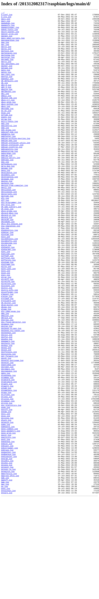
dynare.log (6, 589)
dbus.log (5, 125)
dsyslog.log (7, 499)
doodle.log (6, 404)
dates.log (6, 84)
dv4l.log (5, 525)
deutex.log (6, 215)
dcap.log (5, 133)
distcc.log (6, 343)
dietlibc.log (8, 302)
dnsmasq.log (7, 387)
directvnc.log (8, 338)
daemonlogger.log (10, 30)
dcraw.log (6, 141)
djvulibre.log (8, 358)
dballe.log (6, 105)
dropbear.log (8, 479)
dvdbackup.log (8, 543)
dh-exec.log (7, 248)
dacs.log (5, 20)
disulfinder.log (9, 348)
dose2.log (6, 415)
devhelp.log (7, 217)
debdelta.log (8, 159)
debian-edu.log (9, 166)
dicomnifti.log (9, 287)
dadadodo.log (8, 25)
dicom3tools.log (9, 284)
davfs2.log (6, 89)
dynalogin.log (8, 586)
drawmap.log (7, 451)
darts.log (6, 71)
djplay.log (6, 353)
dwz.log (5, 579)
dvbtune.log (7, 538)
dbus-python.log (9, 123)
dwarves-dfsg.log (10, 568)
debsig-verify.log (10, 187)
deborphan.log (8, 182)
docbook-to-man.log (11, 392)
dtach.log (6, 502)
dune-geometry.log (10, 515)
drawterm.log (8, 453)
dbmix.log (6, 112)
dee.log (5, 192)
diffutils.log (8, 310)
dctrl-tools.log (9, 143)
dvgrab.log (6, 548)
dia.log (5, 271)
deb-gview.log (8, 153)
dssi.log (5, 494)
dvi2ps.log (6, 553)
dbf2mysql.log (8, 107)
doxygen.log (7, 438)
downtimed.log (8, 435)
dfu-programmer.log (11, 241)
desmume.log (7, 212)
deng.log (5, 202)
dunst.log (6, 520)
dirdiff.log (7, 333)
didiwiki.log (8, 294)
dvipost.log (7, 558)
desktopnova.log (9, 210)
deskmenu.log (8, 207)
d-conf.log (6, 15)
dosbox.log (6, 412)
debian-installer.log (12, 171)
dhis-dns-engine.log (11, 266)
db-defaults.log (9, 95)
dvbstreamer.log (9, 535)
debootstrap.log (9, 179)
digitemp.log (8, 315)
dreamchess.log (9, 466)
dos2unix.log (8, 410)
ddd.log (5, 151)
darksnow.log (8, 64)
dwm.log (5, 576)
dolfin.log (6, 402)
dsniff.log (6, 489)
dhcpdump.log (8, 264)
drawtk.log (6, 458)
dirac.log (6, 330)
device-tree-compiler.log (14, 220)
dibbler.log (7, 276)
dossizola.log (8, 422)
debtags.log (7, 189)
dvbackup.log (8, 527)
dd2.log (5, 146)
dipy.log (5, 328)
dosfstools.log (9, 420)
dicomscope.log (9, 289)
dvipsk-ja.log (8, 561)
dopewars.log (8, 407)
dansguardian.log (10, 46)
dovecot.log (7, 433)
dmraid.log (6, 379)
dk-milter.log (8, 361)
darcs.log (6, 54)
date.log (5, 82)
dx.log (4, 581)
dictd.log (6, 292)
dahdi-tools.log (9, 33)
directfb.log (8, 335)
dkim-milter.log (9, 363)
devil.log (6, 223)
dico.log (5, 282)
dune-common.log (9, 512)
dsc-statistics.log (11, 484)
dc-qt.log (6, 130)
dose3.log (6, 417)
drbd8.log (6, 463)
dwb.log (5, 571)
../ (2, 13)
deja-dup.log (8, 197)
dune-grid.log (8, 517)
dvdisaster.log (9, 545)
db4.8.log (6, 100)
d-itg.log (6, 18)
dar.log (5, 51)
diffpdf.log (7, 305)
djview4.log (7, 356)
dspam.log (6, 492)
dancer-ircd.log (9, 38)
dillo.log (6, 317)
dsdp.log (5, 486)
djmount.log (7, 351)
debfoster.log (8, 161)
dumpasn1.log (8, 509)
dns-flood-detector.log (13, 384)
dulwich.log (7, 504)
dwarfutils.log (9, 566)
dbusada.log (7, 128)
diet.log (5, 299)
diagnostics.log (9, 274)
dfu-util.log (8, 243)
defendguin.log (9, 194)
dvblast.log (7, 533)
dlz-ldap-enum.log (10, 371)
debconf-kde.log (9, 156)
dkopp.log (6, 366)
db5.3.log (6, 102)
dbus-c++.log (8, 118)
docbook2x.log (8, 397)
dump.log (5, 507)
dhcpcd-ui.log (8, 256)
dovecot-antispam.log (12, 430)
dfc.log (5, 235)
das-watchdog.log (10, 74)
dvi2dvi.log (7, 550)
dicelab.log (7, 279)
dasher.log (6, 77)
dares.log (6, 56)
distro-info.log (9, 346)
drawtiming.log (9, 456)
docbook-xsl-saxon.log (13, 394)
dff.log (5, 238)
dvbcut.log (6, 530)
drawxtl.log (7, 461)
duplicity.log (8, 522)
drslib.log (6, 481)
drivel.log (6, 474)
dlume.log (6, 369)
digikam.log (7, 312)
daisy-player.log (10, 36)
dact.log (5, 23)
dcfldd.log (6, 135)
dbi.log (5, 110)
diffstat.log (8, 307)
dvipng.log (6, 556)
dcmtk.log (6, 138)
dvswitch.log (8, 563)
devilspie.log (8, 225)
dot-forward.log (9, 425)
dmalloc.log (7, 376)
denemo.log (6, 200)
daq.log (5, 48)
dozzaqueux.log (9, 443)
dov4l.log (6, 428)
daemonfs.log (8, 28)
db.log (4, 97)
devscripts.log (9, 230)
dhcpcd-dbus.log (9, 253)
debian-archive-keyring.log (15, 164)
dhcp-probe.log (9, 251)
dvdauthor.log (8, 540)
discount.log (8, 340)
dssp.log (5, 497)
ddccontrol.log (9, 148)
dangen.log (6, 41)
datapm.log (6, 79)
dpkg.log (5, 445)
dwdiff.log (6, 574)
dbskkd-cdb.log (9, 115)
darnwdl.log (7, 69)
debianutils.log (9, 176)
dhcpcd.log (6, 258)
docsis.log (6, 399)
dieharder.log (8, 297)
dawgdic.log (7, 92)
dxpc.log (5, 584)
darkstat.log (8, 66)
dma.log (5, 374)
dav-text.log (8, 87)
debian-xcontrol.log (11, 174)
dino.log (5, 322)
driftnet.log (8, 471)
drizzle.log (7, 476)
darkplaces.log (9, 61)
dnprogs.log (7, 381)
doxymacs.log (8, 440)
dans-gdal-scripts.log (13, 43)
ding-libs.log (8, 320)
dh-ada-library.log (11, 246)
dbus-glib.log (8, 120)
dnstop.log (6, 389)
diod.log (5, 325)
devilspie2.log (9, 228)
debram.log (6, 184)
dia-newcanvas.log (10, 269)
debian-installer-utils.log (15, 169)
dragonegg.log (8, 448)
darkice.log (7, 59)
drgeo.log (6, 469)
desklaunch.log (9, 205)
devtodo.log (7, 233)
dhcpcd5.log (7, 261)
